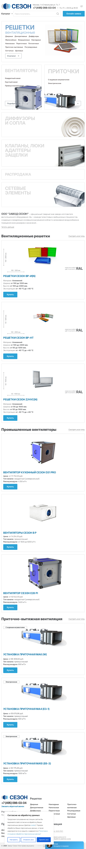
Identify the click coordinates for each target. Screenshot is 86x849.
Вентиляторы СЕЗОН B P (20, 532)
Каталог (6, 13)
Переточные (21, 43)
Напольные (10, 43)
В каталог (11, 56)
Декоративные (21, 36)
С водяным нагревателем (58, 80)
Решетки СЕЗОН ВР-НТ (18, 337)
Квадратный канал (12, 78)
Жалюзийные (10, 40)
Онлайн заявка (73, 13)
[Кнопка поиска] (57, 13)
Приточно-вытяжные (14, 47)
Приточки (63, 71)
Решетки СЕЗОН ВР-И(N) (19, 276)
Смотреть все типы (77, 236)
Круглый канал (11, 82)
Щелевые (19, 51)
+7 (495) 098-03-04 (44, 7)
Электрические (54, 83)
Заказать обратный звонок (12, 806)
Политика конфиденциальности (55, 837)
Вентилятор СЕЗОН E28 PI (20, 593)
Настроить (14, 840)
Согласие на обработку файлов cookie (57, 839)
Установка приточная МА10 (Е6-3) (27, 763)
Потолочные (33, 43)
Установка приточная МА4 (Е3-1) (26, 709)
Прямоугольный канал (14, 86)
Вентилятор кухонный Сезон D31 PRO (29, 472)
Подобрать (12, 103)
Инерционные (24, 40)
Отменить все (28, 840)
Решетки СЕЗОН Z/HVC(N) (20, 399)
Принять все (43, 840)
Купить (10, 294)
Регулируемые (31, 47)
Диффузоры (34, 36)
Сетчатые (9, 51)
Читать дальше (7, 227)
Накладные (36, 40)
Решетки (24, 29)
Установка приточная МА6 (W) (25, 654)
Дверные (9, 36)
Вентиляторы (21, 70)
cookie (33, 825)
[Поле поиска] (34, 13)
